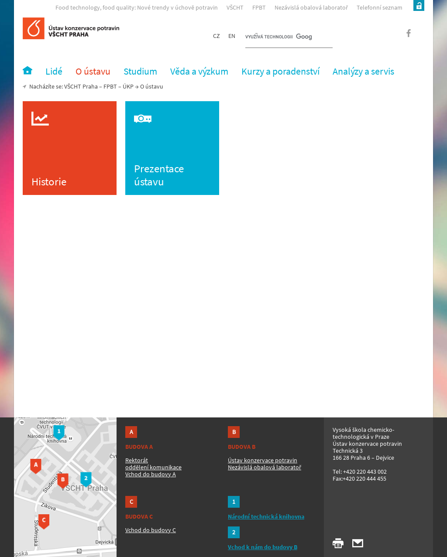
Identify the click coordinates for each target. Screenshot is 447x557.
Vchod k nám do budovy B (262, 547)
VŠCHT (235, 7)
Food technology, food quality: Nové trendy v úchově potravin (136, 7)
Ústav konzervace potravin (262, 460)
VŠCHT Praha (81, 86)
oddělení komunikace (153, 467)
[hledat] (278, 37)
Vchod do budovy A (150, 474)
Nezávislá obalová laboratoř (311, 7)
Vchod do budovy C (150, 530)
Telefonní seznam (379, 7)
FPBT (259, 7)
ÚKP (128, 86)
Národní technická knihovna (266, 516)
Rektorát (136, 460)
